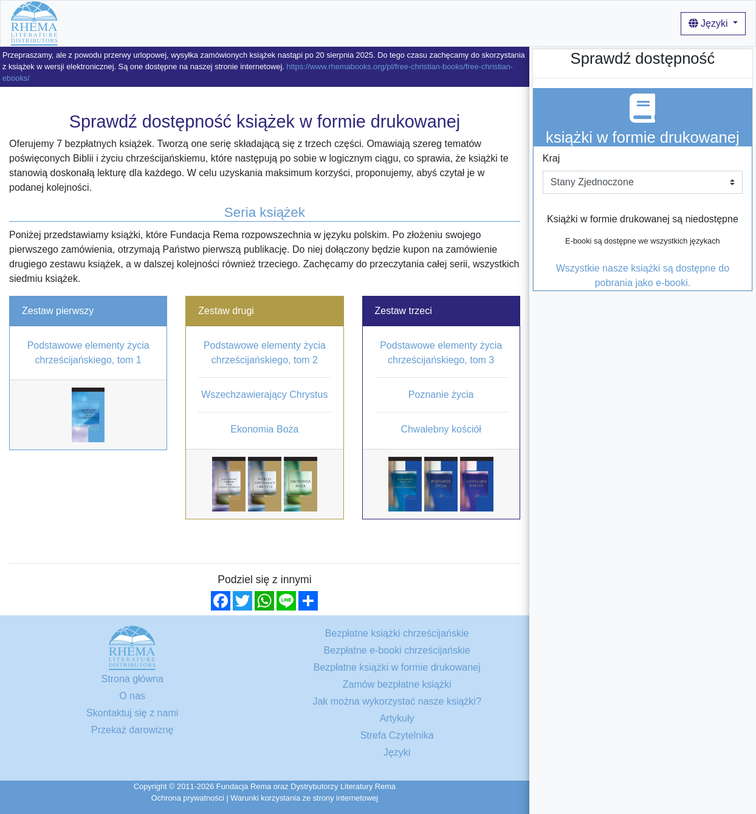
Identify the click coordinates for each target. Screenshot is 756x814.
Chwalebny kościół (440, 429)
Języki (709, 23)
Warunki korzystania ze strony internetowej (304, 797)
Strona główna (99, 23)
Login (564, 23)
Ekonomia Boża (264, 429)
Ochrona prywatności (187, 797)
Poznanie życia (441, 394)
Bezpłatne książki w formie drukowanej (397, 667)
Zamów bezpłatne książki (397, 684)
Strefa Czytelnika (397, 735)
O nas (307, 23)
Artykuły (524, 23)
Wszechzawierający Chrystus (264, 394)
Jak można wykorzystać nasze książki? (413, 23)
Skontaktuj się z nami (132, 713)
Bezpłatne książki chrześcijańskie (212, 23)
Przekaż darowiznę (132, 730)
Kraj (551, 158)
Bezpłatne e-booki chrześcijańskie (397, 650)
